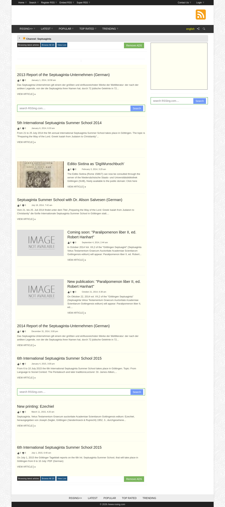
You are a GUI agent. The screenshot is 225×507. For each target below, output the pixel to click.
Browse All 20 (48, 45)
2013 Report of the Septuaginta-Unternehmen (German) (63, 75)
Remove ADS (134, 45)
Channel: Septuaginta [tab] (37, 38)
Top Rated (129, 498)
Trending (149, 498)
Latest (92, 498)
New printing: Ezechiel (35, 406)
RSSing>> (75, 498)
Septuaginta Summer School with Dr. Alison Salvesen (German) (69, 200)
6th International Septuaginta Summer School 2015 (59, 358)
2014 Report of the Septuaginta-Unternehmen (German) (63, 326)
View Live (62, 45)
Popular (109, 498)
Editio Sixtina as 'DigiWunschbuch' (95, 164)
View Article (26, 94)
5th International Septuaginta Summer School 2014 (59, 123)
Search (137, 108)
